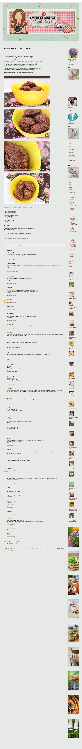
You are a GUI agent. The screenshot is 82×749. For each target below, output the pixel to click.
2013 (70, 189)
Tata (8, 540)
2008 (70, 265)
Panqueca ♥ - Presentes (72, 234)
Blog (69, 142)
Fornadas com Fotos (72, 156)
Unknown (9, 299)
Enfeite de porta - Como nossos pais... (72, 338)
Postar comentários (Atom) (11, 550)
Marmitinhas (71, 152)
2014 (70, 187)
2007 (70, 266)
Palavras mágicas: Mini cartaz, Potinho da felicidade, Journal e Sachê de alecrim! (73, 509)
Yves (8, 438)
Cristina (8, 332)
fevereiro (71, 256)
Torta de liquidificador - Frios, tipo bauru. (73, 223)
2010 (70, 261)
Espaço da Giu (10, 236)
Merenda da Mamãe (72, 153)
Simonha (8, 511)
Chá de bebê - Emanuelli (72, 209)
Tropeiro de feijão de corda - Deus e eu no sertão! (73, 499)
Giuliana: (9, 352)
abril (71, 252)
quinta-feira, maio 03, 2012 (11, 259)
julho (71, 200)
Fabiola (8, 287)
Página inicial (34, 548)
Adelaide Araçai (10, 252)
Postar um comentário (9, 545)
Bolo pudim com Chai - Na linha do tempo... (73, 308)
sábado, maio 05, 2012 (11, 524)
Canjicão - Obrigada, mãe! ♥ (73, 227)
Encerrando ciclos (73, 248)
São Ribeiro (9, 324)
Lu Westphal (9, 364)
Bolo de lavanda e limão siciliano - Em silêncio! (72, 437)
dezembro (72, 192)
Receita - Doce (71, 149)
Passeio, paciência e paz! (72, 408)
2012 (70, 191)
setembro (71, 197)
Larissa (8, 518)
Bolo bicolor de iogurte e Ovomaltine (72, 215)
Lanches (70, 147)
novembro (72, 194)
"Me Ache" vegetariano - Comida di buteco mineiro (73, 241)
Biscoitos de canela (73, 231)
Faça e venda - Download (71, 159)
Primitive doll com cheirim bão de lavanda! (73, 468)
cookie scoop (10, 233)
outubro (71, 195)
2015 (70, 186)
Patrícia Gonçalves (10, 528)
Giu (26, 68)
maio (71, 204)
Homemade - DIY (72, 155)
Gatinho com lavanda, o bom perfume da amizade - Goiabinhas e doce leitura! (73, 520)
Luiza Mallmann (10, 263)
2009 (70, 263)
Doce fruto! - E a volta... (72, 298)
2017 (70, 184)
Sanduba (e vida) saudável (73, 206)
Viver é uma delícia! (72, 427)
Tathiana (8, 468)
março (71, 254)
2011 (70, 260)
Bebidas (70, 146)
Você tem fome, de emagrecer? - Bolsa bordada (73, 398)
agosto (71, 199)
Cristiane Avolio (10, 376)
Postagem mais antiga (60, 548)
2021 (70, 182)
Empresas (70, 162)
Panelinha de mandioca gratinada (72, 212)
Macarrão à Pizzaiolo (72, 229)
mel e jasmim (9, 313)
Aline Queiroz (9, 276)
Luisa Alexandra (10, 407)
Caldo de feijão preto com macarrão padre (73, 219)
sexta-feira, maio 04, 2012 (11, 403)
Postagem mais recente (8, 548)
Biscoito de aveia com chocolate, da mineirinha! (73, 245)
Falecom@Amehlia (72, 160)
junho (71, 202)
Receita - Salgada (72, 150)
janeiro (71, 257)
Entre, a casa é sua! (72, 378)
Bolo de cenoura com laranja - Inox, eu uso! (72, 236)
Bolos (70, 143)
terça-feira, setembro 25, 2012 (12, 536)
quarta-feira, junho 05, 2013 (12, 543)
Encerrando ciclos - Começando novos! (72, 388)
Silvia (8, 449)
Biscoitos (70, 144)
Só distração (9, 306)
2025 (70, 181)
